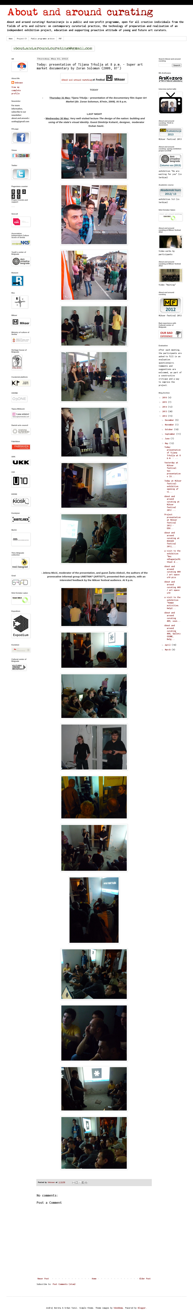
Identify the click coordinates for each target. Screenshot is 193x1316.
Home (11, 39)
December (170, 420)
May (167, 443)
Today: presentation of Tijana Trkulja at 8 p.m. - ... (172, 452)
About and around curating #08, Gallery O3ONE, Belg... (172, 632)
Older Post (145, 1278)
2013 (165, 411)
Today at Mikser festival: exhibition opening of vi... (173, 486)
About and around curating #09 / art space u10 (172, 587)
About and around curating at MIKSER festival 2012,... (171, 539)
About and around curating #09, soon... (172, 616)
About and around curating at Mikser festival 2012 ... (171, 503)
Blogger (142, 1308)
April (168, 645)
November (170, 424)
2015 (165, 402)
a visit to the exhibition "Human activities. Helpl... (172, 602)
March (168, 649)
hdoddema (118, 1308)
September (170, 434)
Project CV (22, 39)
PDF (60, 39)
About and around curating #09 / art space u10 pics (172, 572)
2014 (165, 407)
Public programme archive (42, 39)
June (168, 438)
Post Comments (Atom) (64, 1284)
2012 (165, 416)
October (169, 429)
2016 (165, 397)
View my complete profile (16, 90)
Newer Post (43, 1278)
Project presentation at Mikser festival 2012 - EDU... (172, 521)
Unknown (19, 82)
